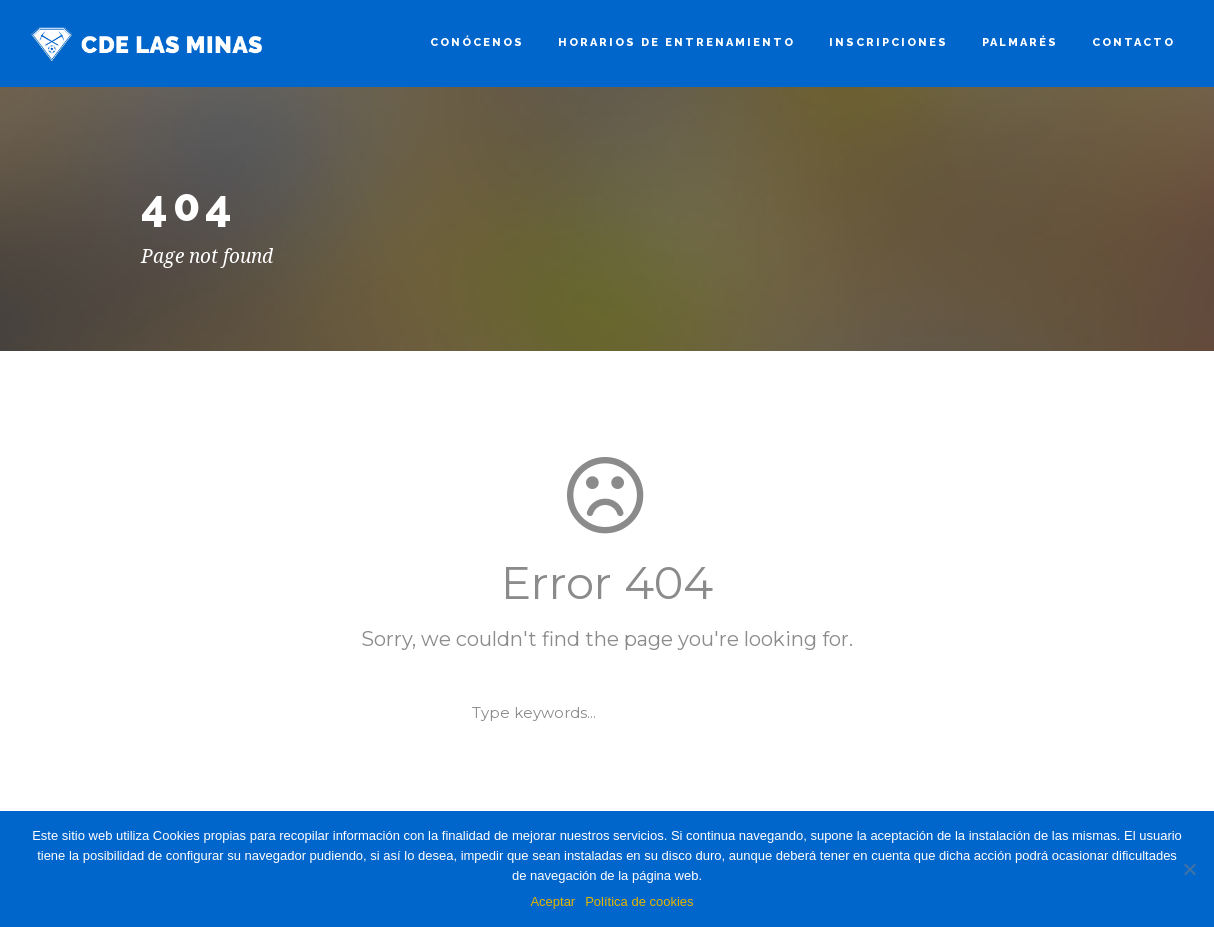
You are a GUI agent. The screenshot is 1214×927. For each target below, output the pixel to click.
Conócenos (477, 42)
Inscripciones (888, 42)
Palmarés (1020, 42)
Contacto (1133, 42)
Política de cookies (639, 901)
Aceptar (552, 901)
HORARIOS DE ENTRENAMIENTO (676, 42)
